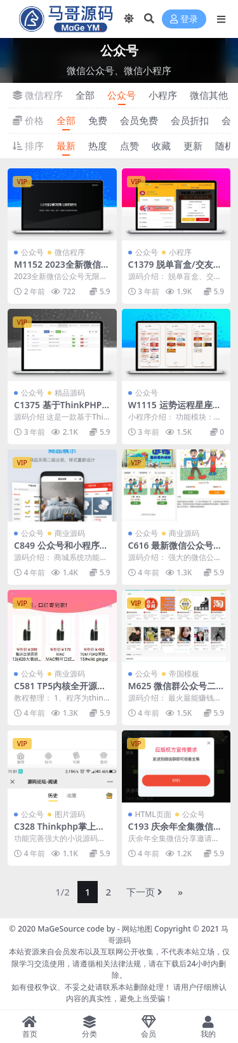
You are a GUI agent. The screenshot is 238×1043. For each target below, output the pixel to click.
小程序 (163, 95)
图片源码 (70, 814)
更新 (192, 145)
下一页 (144, 891)
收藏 (161, 145)
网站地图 (137, 928)
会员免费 (139, 120)
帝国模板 (184, 673)
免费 (97, 120)
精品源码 (70, 392)
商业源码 (70, 533)
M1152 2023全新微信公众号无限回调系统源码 (62, 269)
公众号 (121, 95)
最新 (66, 145)
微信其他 (209, 95)
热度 (97, 145)
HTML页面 (153, 814)
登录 (184, 19)
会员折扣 (190, 120)
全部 (85, 95)
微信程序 (70, 252)
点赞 (129, 145)
